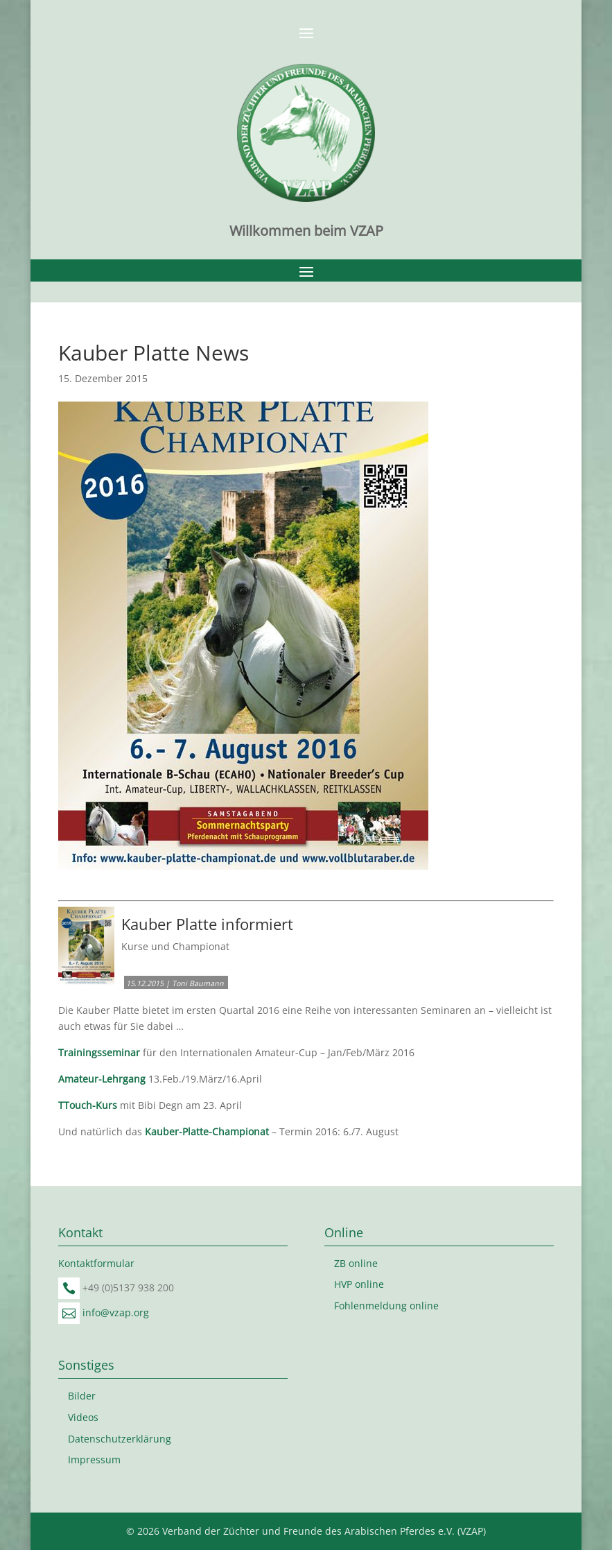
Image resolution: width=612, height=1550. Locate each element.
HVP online (359, 1284)
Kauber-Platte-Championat (207, 1131)
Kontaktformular (96, 1263)
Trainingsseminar (99, 1052)
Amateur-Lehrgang (102, 1078)
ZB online (356, 1263)
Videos (83, 1417)
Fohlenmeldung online (386, 1305)
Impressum (94, 1459)
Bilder (82, 1395)
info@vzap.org (115, 1312)
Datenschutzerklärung (119, 1438)
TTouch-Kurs (87, 1105)
